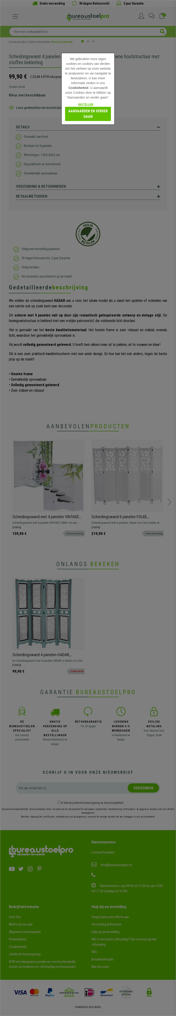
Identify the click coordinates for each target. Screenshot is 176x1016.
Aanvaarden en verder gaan (88, 114)
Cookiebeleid (78, 88)
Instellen (85, 104)
